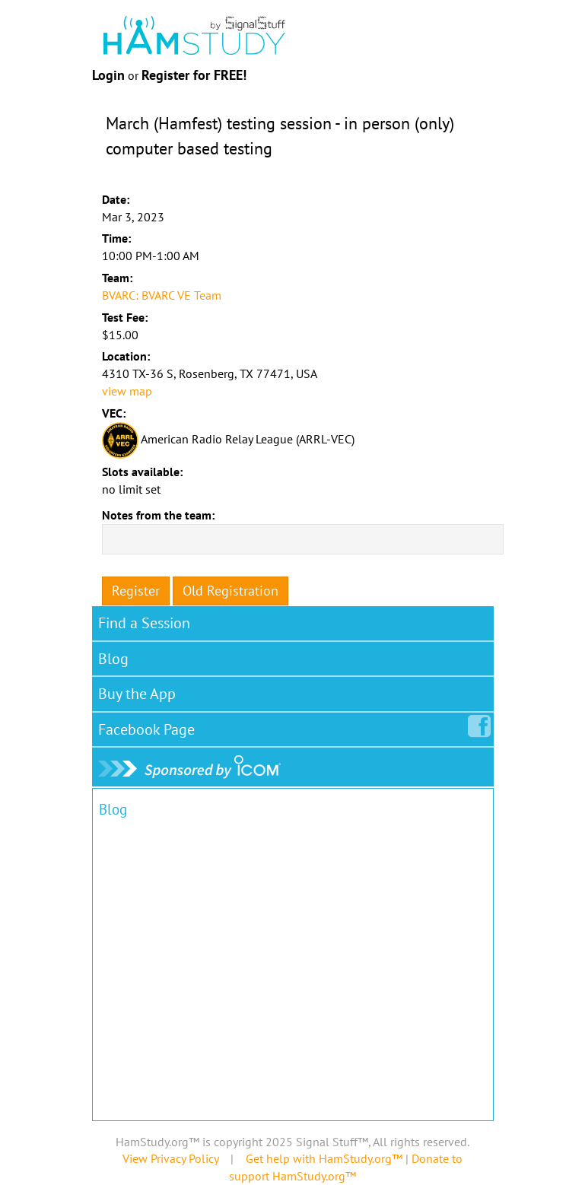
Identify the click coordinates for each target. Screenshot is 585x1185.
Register (136, 590)
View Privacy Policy (170, 1158)
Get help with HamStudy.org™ (324, 1158)
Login (108, 75)
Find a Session (144, 623)
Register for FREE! (193, 75)
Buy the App (137, 694)
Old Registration (230, 590)
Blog (113, 659)
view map (127, 391)
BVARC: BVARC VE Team (161, 295)
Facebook (149, 726)
